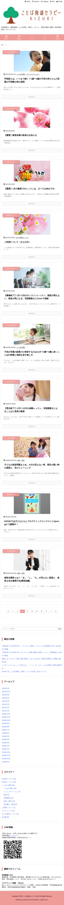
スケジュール (8, 811)
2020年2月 (5, 746)
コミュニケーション (32, 74)
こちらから (14, 835)
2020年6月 (5, 733)
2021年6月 (5, 695)
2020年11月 (6, 717)
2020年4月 (5, 739)
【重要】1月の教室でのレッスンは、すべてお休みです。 (30, 189)
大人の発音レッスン (22, 237)
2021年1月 (5, 711)
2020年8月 (5, 727)
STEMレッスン (9, 782)
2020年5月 (5, 736)
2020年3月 (5, 743)
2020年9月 (5, 723)
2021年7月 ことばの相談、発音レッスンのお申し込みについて (24, 671)
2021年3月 (5, 704)
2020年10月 (6, 720)
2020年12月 (6, 714)
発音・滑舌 (21, 460)
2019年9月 (5, 762)
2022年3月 (5, 688)
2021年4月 (5, 701)
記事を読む (32, 97)
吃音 (6, 795)
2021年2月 (5, 707)
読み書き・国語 (10, 804)
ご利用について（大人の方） (17, 242)
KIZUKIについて (9, 779)
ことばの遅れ (20, 74)
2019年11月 (6, 755)
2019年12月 (6, 752)
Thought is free (43, 899)
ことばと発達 (8, 785)
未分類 (5, 817)
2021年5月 (5, 698)
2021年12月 (6, 691)
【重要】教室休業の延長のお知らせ (20, 135)
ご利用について (8, 807)
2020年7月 (5, 730)
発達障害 (8, 798)
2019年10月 (6, 759)
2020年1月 (5, 749)
